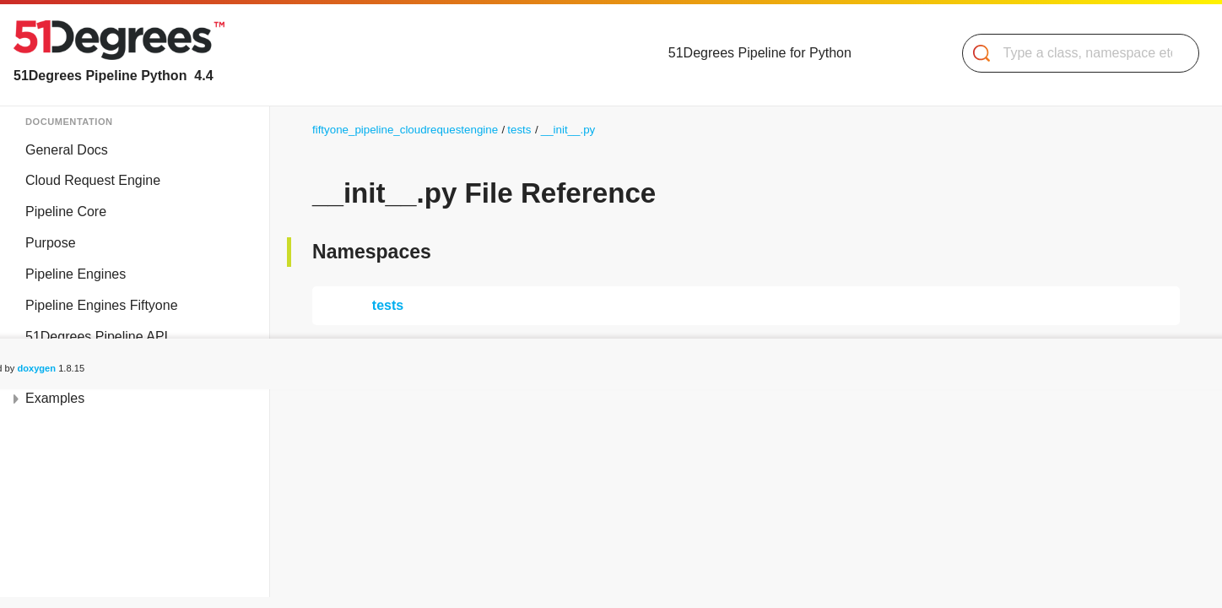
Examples (54, 398)
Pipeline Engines (75, 274)
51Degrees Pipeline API (96, 336)
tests (519, 129)
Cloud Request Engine (92, 180)
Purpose (50, 243)
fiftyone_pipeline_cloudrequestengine (405, 129)
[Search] (1074, 53)
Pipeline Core (65, 211)
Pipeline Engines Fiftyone (101, 305)
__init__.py (568, 129)
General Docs (66, 150)
